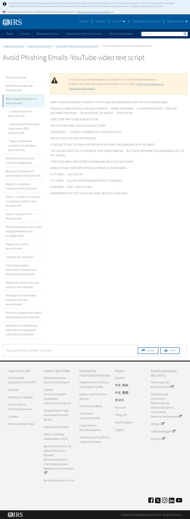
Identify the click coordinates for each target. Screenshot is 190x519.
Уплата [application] (25, 34)
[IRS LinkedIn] (171, 501)
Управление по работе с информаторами (94, 439)
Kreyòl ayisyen (123, 422)
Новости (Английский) (39, 46)
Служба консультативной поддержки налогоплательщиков (57, 396)
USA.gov (157, 424)
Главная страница (14, 46)
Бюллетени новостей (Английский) (19, 88)
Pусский (120, 407)
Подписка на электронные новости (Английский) (22, 284)
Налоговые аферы (90, 406)
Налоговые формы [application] (121, 34)
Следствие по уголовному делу (90, 427)
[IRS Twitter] (158, 501)
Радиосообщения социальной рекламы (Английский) (22, 145)
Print (173, 350)
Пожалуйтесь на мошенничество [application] (161, 34)
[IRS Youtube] (179, 500)
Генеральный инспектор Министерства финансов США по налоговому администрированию (166, 405)
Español (120, 378)
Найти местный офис (21, 424)
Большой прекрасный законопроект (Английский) (23, 173)
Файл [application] (9, 34)
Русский (118, 21)
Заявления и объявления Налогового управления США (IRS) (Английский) (22, 329)
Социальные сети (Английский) (19, 113)
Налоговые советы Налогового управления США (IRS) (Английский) (21, 269)
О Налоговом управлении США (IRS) (22, 380)
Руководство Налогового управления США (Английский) (21, 299)
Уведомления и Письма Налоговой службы (94, 384)
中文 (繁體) (122, 393)
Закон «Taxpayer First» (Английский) (19, 216)
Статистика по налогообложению (20, 406)
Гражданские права (56, 427)
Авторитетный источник (59, 480)
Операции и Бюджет (20, 397)
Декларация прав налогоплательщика (56, 380)
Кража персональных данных (93, 396)
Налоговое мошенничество (89, 415)
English (119, 430)
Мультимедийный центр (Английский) (77, 46)
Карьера (13, 390)
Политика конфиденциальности (142, 514)
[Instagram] (164, 500)
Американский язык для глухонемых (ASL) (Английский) (23, 128)
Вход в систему (177, 21)
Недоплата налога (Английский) (17, 246)
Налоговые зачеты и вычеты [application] (84, 34)
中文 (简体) (122, 385)
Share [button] (150, 350)
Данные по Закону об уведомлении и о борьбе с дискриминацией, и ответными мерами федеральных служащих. (59, 459)
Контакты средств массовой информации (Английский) (23, 314)
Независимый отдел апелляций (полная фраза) (56, 414)
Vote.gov (158, 439)
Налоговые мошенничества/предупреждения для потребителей (24, 231)
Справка (83, 21)
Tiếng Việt (121, 415)
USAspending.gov (163, 431)
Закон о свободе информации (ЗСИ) (56, 436)
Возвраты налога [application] (48, 34)
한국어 (119, 400)
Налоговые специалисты (146, 21)
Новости (100, 21)
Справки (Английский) (19, 257)
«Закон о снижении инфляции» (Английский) (21, 186)
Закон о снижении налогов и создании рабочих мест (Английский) (23, 201)
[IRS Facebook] (151, 500)
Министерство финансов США (162, 384)
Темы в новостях (16, 77)
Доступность (174, 514)
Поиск (185, 33)
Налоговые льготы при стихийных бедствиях (20, 160)
